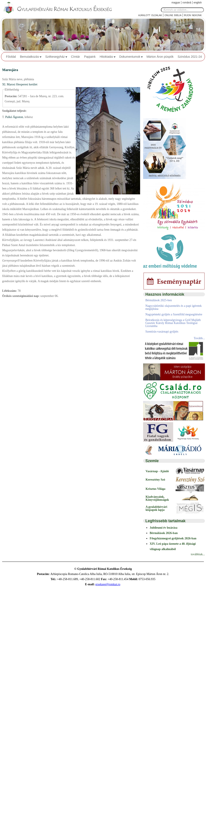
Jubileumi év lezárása (163, 527)
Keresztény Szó (155, 479)
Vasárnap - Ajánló (157, 471)
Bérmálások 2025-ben (158, 300)
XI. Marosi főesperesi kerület (19, 84)
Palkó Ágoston (14, 117)
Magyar (175, 2)
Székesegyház (55, 56)
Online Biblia (172, 15)
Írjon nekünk (193, 15)
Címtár (75, 56)
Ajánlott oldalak (150, 15)
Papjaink (90, 56)
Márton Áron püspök (160, 56)
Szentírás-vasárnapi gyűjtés (161, 331)
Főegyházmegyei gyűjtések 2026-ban (173, 538)
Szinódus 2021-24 (190, 56)
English (198, 2)
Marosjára (10, 70)
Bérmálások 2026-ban (163, 533)
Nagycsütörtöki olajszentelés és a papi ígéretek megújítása (173, 307)
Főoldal (11, 56)
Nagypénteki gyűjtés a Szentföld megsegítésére (173, 314)
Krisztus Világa (155, 488)
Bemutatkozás (29, 56)
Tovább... (199, 338)
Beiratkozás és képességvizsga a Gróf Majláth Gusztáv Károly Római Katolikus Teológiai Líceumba (173, 323)
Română (186, 2)
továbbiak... (198, 554)
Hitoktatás (106, 56)
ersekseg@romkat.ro (107, 584)
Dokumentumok (129, 56)
